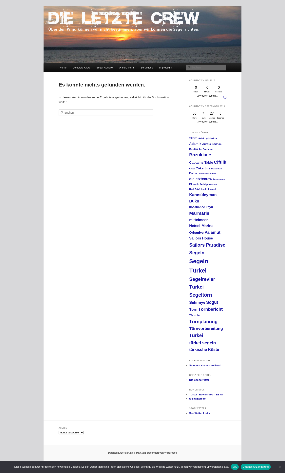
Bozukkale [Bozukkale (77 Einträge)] (200, 154)
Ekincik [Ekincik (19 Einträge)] (194, 184)
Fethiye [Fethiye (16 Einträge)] (204, 184)
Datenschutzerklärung (120, 452)
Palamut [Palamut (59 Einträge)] (212, 232)
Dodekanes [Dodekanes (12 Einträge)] (219, 179)
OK (235, 466)
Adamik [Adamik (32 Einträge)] (195, 144)
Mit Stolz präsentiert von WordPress (156, 452)
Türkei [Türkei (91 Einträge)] (196, 335)
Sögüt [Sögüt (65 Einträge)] (212, 302)
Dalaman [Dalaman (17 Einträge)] (216, 168)
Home (63, 67)
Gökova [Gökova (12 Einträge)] (213, 184)
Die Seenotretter (199, 379)
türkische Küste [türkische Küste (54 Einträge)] (204, 349)
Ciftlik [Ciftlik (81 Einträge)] (220, 162)
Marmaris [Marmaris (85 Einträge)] (199, 213)
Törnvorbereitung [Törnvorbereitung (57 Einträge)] (206, 328)
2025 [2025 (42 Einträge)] (193, 138)
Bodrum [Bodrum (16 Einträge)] (216, 143)
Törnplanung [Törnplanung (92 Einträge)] (203, 321)
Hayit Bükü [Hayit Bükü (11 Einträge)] (194, 189)
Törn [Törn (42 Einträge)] (193, 309)
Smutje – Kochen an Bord (204, 365)
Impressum (165, 67)
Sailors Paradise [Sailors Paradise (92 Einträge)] (207, 245)
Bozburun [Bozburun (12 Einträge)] (208, 149)
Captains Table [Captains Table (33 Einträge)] (201, 162)
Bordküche (147, 67)
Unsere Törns (127, 67)
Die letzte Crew (81, 67)
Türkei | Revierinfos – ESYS (206, 394)
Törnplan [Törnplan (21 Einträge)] (195, 315)
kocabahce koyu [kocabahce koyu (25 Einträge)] (201, 207)
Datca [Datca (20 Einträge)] (193, 173)
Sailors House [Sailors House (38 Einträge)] (201, 238)
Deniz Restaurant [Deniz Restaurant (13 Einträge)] (207, 173)
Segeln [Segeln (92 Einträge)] (196, 252)
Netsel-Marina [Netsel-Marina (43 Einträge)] (201, 226)
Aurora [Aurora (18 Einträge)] (206, 143)
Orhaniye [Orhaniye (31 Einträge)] (196, 233)
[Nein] (280, 467)
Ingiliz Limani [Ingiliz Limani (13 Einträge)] (208, 189)
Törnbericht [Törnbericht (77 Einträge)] (210, 309)
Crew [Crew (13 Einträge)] (192, 168)
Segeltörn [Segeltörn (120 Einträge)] (200, 295)
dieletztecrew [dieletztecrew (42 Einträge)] (200, 179)
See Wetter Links (199, 413)
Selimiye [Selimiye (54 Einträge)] (197, 302)
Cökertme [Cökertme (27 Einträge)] (203, 168)
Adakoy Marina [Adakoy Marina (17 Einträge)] (207, 138)
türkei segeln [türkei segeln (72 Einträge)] (202, 342)
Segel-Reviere (104, 67)
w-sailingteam (197, 398)
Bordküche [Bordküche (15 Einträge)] (195, 149)
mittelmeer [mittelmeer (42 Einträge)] (198, 220)
